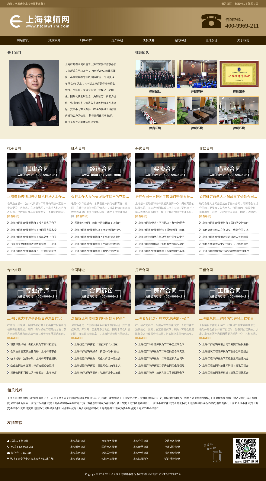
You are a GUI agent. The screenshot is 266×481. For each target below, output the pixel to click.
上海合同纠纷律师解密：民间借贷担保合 (225, 222)
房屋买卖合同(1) (53, 408)
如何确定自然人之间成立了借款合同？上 (230, 196)
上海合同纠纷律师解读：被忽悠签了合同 (33, 236)
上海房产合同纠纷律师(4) (196, 398)
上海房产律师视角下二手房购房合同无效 (161, 351)
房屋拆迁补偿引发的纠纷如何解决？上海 (102, 318)
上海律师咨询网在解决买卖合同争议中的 (161, 236)
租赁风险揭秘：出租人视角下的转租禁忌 (33, 344)
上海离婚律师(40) (62, 403)
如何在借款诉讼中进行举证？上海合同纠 (225, 243)
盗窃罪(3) (111, 403)
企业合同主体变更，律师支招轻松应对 (32, 365)
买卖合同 (142, 148)
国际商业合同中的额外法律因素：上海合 (97, 222)
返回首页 (253, 3)
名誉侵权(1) (180, 403)
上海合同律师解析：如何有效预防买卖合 (161, 243)
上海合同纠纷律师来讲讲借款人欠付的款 (225, 236)
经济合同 (78, 148)
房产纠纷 (117, 40)
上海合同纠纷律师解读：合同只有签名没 (33, 229)
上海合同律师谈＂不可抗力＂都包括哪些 (161, 222)
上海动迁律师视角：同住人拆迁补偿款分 (97, 358)
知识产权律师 (109, 458)
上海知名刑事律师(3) (241, 403)
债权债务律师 (109, 440)
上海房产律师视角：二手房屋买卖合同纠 (161, 358)
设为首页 (226, 3)
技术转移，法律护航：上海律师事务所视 (33, 358)
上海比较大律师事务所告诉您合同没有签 (38, 318)
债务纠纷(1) (129, 408)
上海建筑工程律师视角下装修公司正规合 (225, 351)
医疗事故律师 (109, 446)
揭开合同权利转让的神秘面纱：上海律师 (33, 372)
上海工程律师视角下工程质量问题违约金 (225, 358)
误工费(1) (121, 403)
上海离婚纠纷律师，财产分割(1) (228, 398)
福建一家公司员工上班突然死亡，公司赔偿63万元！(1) (132, 398)
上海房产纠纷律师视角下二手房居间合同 (161, 344)
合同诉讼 (78, 270)
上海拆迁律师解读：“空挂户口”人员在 (96, 344)
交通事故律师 (172, 440)
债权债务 (149, 40)
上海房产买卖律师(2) (40, 403)
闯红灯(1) (25, 408)
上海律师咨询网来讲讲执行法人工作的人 (38, 196)
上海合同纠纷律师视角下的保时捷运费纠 (97, 236)
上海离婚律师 (78, 440)
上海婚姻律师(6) (196, 403)
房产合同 (142, 270)
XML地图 (153, 474)
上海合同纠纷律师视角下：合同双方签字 (33, 250)
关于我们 (243, 40)
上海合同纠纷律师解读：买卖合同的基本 (161, 250)
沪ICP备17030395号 (170, 474)
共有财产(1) (78, 403)
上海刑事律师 (78, 446)
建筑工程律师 (109, 452)
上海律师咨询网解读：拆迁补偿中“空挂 (96, 351)
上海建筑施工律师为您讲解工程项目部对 (230, 318)
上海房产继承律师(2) (148, 408)
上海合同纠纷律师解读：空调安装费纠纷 (97, 243)
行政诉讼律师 (172, 446)
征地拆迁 (212, 40)
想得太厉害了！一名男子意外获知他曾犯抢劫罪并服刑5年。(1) (66, 398)
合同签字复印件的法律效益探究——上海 (33, 243)
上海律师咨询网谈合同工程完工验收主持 (225, 344)
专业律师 (14, 270)
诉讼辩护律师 (172, 458)
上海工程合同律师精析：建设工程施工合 (225, 372)
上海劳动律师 (140, 452)
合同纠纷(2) (69, 408)
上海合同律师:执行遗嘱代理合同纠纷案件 (225, 250)
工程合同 (206, 270)
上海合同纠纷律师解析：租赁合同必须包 (97, 229)
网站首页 (23, 40)
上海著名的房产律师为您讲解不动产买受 (166, 318)
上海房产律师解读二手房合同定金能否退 (161, 365)
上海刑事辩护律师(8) (162, 403)
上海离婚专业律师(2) (111, 408)
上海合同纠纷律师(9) (87, 408)
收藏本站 (240, 3)
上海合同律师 (140, 440)
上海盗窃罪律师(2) (95, 403)
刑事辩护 (86, 40)
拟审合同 (14, 148)
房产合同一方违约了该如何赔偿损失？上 (166, 196)
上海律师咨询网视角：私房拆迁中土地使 (97, 372)
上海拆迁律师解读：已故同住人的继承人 (97, 365)
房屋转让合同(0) (19, 403)
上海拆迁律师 (78, 458)
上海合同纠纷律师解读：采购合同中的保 (161, 229)
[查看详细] (13, 216)
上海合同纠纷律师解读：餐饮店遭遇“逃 (96, 250)
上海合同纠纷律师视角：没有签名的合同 (33, 222)
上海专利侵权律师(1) (19, 398)
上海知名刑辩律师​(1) (139, 403)
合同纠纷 (180, 40)
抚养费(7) (211, 403)
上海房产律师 (78, 452)
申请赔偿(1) (37, 408)
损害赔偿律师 (172, 452)
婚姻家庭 (54, 40)
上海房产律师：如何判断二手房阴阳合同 (161, 372)
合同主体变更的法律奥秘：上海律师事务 (33, 351)
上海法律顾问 (140, 458)
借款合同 (206, 148)
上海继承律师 (140, 446)
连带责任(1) (223, 403)
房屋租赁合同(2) (172, 398)
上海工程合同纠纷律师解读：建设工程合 (225, 365)
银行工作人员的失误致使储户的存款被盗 (102, 196)
